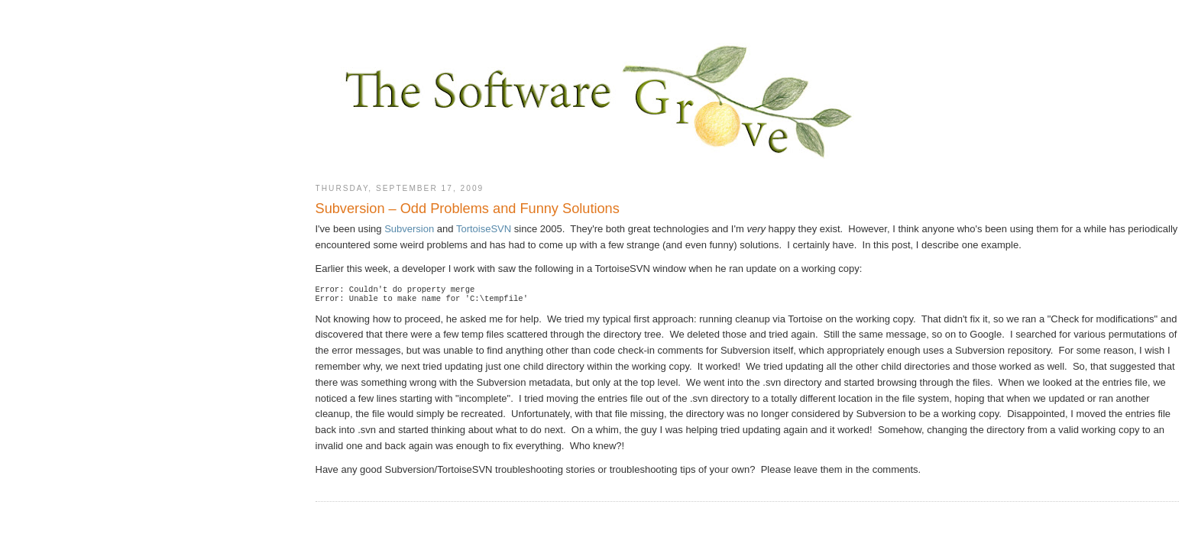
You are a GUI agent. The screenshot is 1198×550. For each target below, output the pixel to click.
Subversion (409, 229)
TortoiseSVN (483, 229)
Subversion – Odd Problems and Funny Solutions (468, 208)
